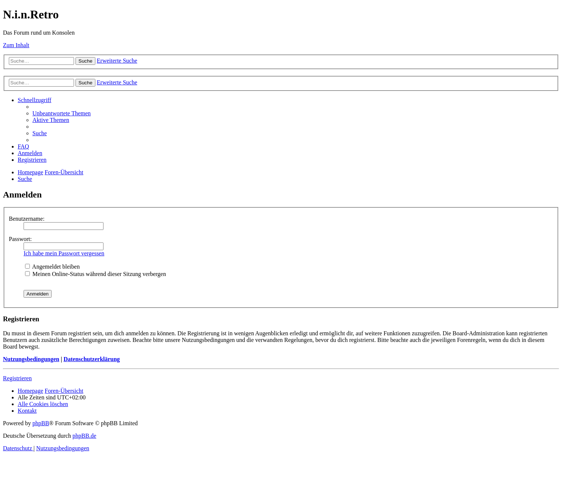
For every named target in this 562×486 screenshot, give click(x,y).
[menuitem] (61, 113)
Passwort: (20, 239)
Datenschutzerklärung (91, 359)
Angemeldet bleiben (52, 266)
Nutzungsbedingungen (31, 359)
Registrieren (17, 378)
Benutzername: (27, 219)
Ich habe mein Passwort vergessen (64, 253)
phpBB (40, 423)
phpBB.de (84, 436)
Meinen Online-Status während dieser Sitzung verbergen (95, 274)
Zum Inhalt (16, 45)
